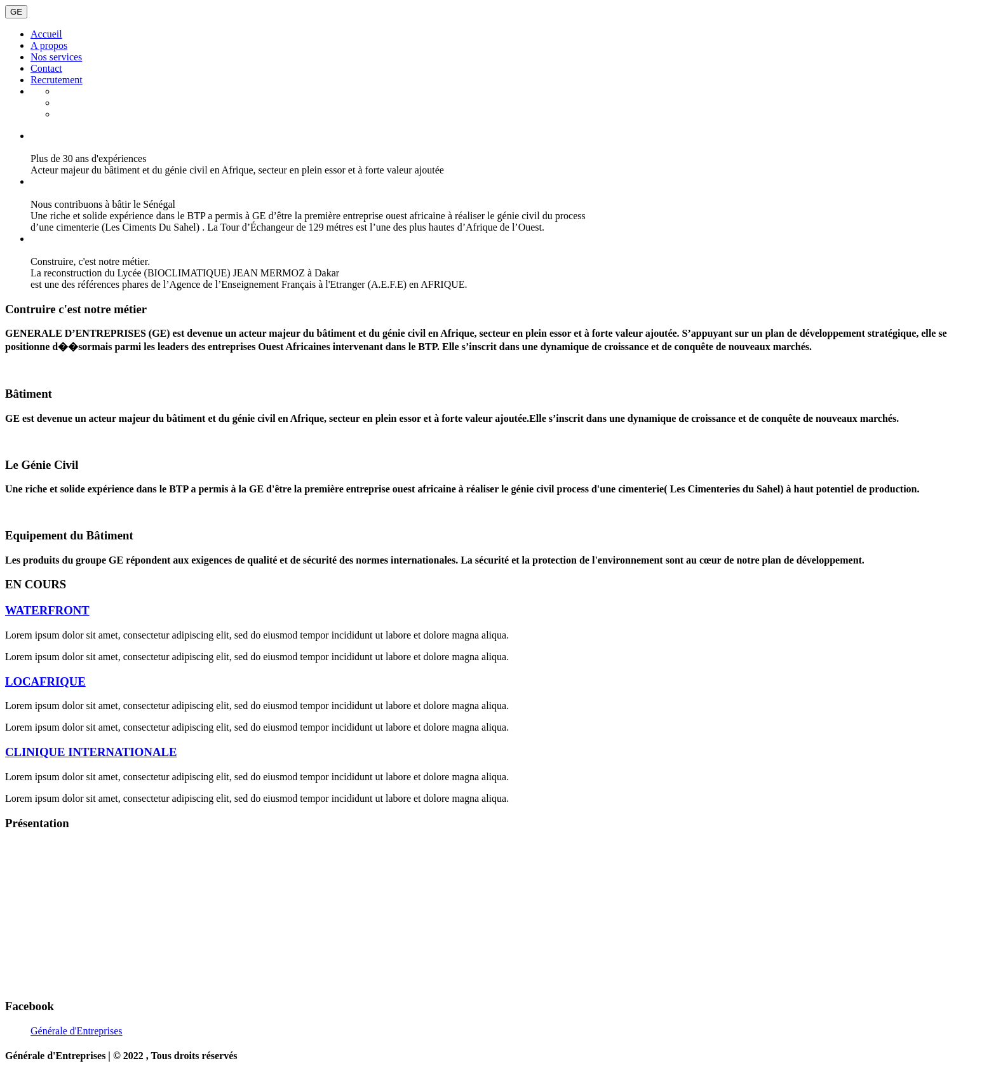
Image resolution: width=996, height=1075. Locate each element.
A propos (48, 45)
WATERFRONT (47, 610)
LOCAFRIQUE (45, 681)
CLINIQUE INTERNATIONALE (91, 752)
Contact (46, 68)
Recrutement (56, 79)
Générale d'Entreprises (76, 1030)
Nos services (56, 56)
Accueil (46, 34)
